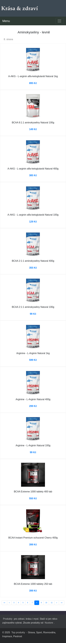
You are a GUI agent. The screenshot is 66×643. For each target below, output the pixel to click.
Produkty (7, 619)
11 (51, 602)
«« (4, 602)
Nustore (49, 622)
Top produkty (18, 632)
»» (61, 602)
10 (46, 602)
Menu (6, 21)
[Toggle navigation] (59, 21)
